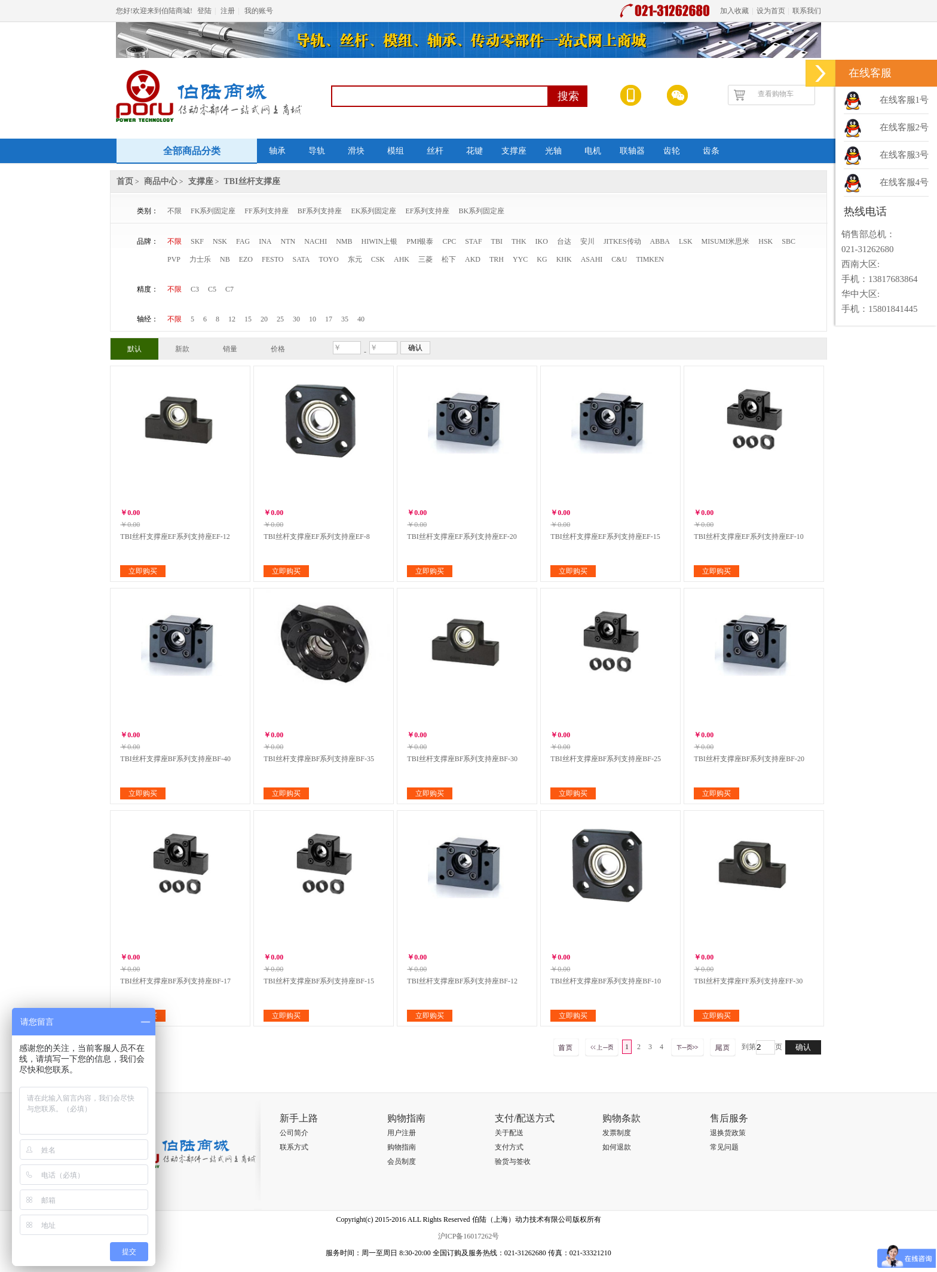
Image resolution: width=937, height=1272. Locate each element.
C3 (195, 289)
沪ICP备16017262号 (469, 1236)
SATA (301, 259)
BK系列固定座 (481, 211)
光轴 (553, 150)
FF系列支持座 (266, 211)
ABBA (660, 241)
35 (344, 319)
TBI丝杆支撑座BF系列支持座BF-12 (462, 981)
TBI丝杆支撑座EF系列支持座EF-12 (174, 536)
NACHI (315, 241)
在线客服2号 (904, 127)
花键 (474, 150)
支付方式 (509, 1147)
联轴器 (632, 150)
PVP (173, 259)
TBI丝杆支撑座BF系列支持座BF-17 (175, 981)
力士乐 (200, 259)
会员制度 (401, 1161)
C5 (212, 289)
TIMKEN (650, 259)
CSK (378, 259)
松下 (449, 259)
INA (265, 241)
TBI (497, 241)
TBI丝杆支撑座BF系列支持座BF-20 (749, 759)
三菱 (425, 259)
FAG (243, 241)
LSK (686, 241)
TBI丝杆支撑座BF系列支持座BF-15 (319, 981)
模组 (395, 150)
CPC (450, 241)
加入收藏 (734, 11)
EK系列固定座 (373, 211)
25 (280, 319)
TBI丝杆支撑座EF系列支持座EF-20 (461, 536)
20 (264, 319)
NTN (287, 241)
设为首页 (771, 11)
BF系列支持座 (320, 211)
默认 (134, 349)
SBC (788, 241)
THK (519, 241)
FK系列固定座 (213, 211)
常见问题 (724, 1147)
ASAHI (592, 259)
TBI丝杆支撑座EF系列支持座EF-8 (316, 536)
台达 (564, 241)
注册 (228, 11)
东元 (355, 259)
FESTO (272, 259)
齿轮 (671, 150)
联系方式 (294, 1147)
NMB (344, 241)
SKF (197, 241)
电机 (592, 150)
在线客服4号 (904, 182)
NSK (220, 241)
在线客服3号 (904, 155)
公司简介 (294, 1133)
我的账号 (258, 11)
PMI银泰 (419, 241)
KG (542, 259)
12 (231, 319)
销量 (230, 349)
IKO (541, 241)
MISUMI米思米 (726, 241)
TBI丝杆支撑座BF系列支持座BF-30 (462, 759)
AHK (401, 259)
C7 (229, 289)
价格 (278, 349)
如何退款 (616, 1147)
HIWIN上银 (380, 241)
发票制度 (616, 1133)
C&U (619, 259)
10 (312, 319)
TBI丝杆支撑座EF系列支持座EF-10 (748, 536)
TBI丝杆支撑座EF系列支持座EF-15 (605, 536)
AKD (472, 259)
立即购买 (142, 571)
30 (296, 319)
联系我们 (806, 11)
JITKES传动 (622, 241)
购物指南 (401, 1147)
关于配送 (509, 1133)
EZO (246, 259)
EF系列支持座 (427, 211)
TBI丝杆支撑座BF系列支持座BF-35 (319, 759)
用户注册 (401, 1133)
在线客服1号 (904, 100)
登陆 (204, 11)
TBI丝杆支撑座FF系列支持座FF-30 (748, 981)
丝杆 (435, 150)
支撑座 (513, 150)
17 (328, 319)
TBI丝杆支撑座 (252, 181)
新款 (182, 349)
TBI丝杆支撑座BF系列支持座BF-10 (605, 981)
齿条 (711, 150)
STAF (473, 241)
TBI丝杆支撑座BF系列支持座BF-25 (605, 759)
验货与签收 (513, 1161)
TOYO (329, 259)
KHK (564, 259)
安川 (587, 241)
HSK (765, 241)
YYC (520, 259)
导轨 (316, 150)
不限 (174, 211)
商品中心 (160, 181)
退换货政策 (728, 1133)
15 (248, 319)
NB (225, 259)
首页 (125, 181)
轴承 (277, 150)
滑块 (356, 150)
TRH (496, 259)
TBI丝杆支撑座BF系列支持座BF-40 (175, 759)
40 (361, 319)
